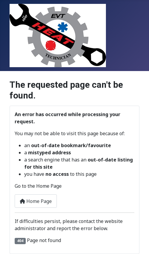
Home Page (36, 201)
